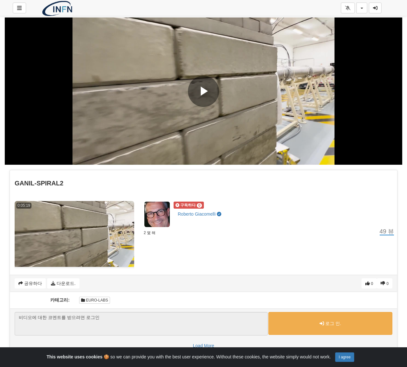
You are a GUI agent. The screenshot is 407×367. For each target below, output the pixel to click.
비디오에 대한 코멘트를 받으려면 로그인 (141, 324)
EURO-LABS (94, 300)
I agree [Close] (344, 357)
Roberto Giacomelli (199, 214)
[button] (189, 205)
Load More (203, 345)
